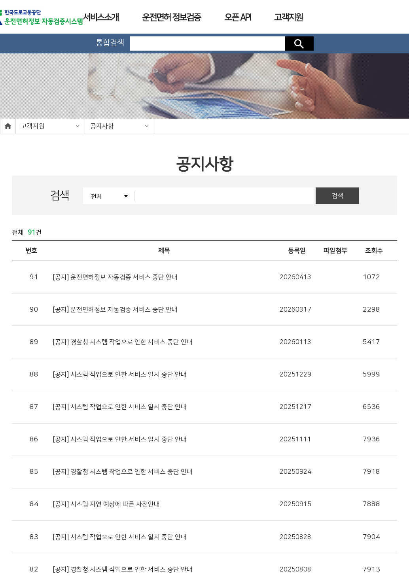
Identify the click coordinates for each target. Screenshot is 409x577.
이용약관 (209, 549)
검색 (299, 43)
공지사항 (102, 126)
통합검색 (110, 42)
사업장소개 (247, 549)
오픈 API (237, 18)
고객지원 (33, 126)
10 (265, 481)
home (8, 126)
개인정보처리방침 (166, 549)
